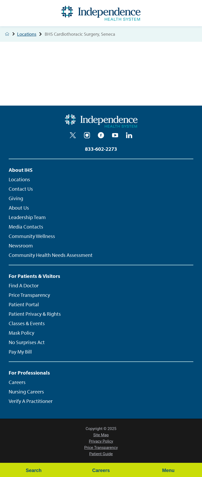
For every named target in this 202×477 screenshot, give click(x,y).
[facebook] (101, 135)
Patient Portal (24, 304)
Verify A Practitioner (31, 401)
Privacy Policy (101, 441)
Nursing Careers (26, 391)
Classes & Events (27, 323)
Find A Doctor (24, 285)
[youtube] (115, 135)
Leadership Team (27, 217)
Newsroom (21, 245)
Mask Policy (21, 332)
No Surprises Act (27, 342)
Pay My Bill (20, 351)
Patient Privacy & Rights (35, 313)
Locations (30, 34)
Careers (17, 382)
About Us (19, 207)
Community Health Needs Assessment (51, 255)
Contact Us (21, 188)
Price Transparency (29, 295)
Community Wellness (32, 236)
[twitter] (73, 135)
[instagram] (87, 135)
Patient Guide (101, 454)
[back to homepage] (7, 34)
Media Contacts (26, 226)
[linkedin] (129, 135)
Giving (16, 198)
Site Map (101, 435)
